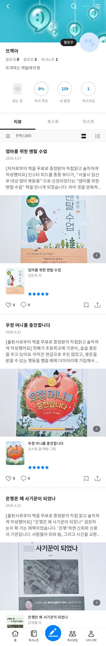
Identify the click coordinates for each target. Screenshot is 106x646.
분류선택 (7, 136)
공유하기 (97, 305)
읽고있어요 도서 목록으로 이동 (17, 88)
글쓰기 (53, 633)
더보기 (85, 6)
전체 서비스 (97, 6)
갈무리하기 (86, 305)
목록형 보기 (97, 136)
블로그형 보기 (83, 136)
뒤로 (8, 6)
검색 (74, 6)
